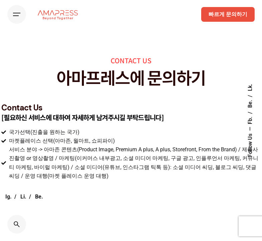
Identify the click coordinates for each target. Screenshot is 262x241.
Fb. (250, 120)
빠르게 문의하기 (228, 14)
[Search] (16, 224)
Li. (23, 197)
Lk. (250, 87)
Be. (250, 103)
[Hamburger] (16, 14)
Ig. (8, 197)
